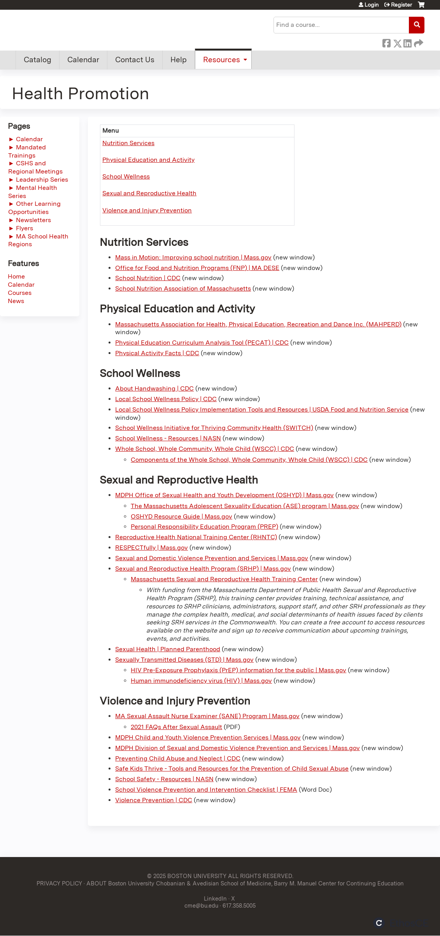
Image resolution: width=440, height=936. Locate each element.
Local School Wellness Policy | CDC (166, 399)
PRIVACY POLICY (59, 883)
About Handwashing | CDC (154, 388)
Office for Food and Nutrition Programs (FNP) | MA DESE (197, 268)
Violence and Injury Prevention (147, 210)
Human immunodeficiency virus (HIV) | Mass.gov (201, 680)
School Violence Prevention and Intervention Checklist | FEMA (206, 789)
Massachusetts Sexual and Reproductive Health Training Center (224, 579)
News (16, 301)
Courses (20, 292)
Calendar (83, 59)
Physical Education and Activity (148, 159)
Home (16, 276)
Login (372, 4)
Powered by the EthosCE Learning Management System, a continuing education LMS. (400, 923)
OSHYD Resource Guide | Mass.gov (181, 516)
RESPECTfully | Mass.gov (151, 547)
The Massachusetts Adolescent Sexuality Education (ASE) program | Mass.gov (245, 506)
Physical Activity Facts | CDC (157, 353)
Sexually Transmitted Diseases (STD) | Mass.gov (184, 659)
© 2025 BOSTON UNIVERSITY (186, 876)
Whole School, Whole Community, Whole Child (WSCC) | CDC (204, 448)
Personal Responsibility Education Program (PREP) (204, 526)
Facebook (386, 42)
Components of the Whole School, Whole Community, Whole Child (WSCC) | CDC (249, 459)
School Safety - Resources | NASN (164, 779)
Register (401, 4)
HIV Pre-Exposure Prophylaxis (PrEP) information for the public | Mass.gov (238, 670)
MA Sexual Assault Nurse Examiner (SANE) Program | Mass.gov (207, 716)
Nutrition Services (128, 143)
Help (178, 59)
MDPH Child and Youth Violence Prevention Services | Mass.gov (208, 737)
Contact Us (134, 59)
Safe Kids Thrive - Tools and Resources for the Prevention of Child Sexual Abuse (232, 768)
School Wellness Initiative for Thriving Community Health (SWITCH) (214, 427)
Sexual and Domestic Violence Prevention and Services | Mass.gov (211, 558)
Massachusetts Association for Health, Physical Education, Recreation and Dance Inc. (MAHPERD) (258, 324)
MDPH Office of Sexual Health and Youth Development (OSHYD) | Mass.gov (224, 495)
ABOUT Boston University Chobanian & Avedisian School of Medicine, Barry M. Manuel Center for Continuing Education (245, 883)
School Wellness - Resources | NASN (168, 438)
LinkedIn (407, 42)
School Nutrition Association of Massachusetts (183, 288)
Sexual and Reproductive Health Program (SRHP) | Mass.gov (203, 568)
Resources (221, 59)
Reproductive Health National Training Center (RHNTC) (196, 537)
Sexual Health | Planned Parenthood (167, 649)
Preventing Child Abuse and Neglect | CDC (177, 758)
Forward (418, 42)
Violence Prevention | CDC (153, 800)
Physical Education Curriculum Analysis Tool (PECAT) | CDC (202, 342)
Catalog (37, 59)
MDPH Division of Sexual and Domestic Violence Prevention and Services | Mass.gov (237, 748)
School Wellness (126, 176)
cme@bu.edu (201, 905)
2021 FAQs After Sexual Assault (176, 727)
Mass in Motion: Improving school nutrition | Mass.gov (193, 257)
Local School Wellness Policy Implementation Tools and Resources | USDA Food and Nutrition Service (261, 409)
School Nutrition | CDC (148, 278)
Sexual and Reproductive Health (149, 193)
